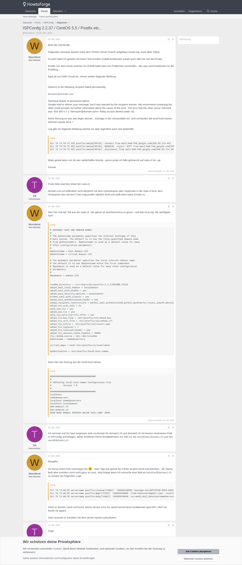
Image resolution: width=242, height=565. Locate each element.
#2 (173, 178)
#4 (173, 427)
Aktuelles (58, 11)
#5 (173, 456)
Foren (44, 11)
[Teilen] (169, 39)
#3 (173, 206)
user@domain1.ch (58, 440)
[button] (65, 11)
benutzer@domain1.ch (158, 472)
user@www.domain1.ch (150, 436)
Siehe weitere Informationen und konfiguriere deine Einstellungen (59, 558)
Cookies (57, 548)
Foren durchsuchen (48, 16)
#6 (173, 525)
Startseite (30, 11)
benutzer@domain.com (61, 94)
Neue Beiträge (30, 16)
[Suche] (212, 11)
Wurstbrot (30, 33)
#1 (173, 39)
